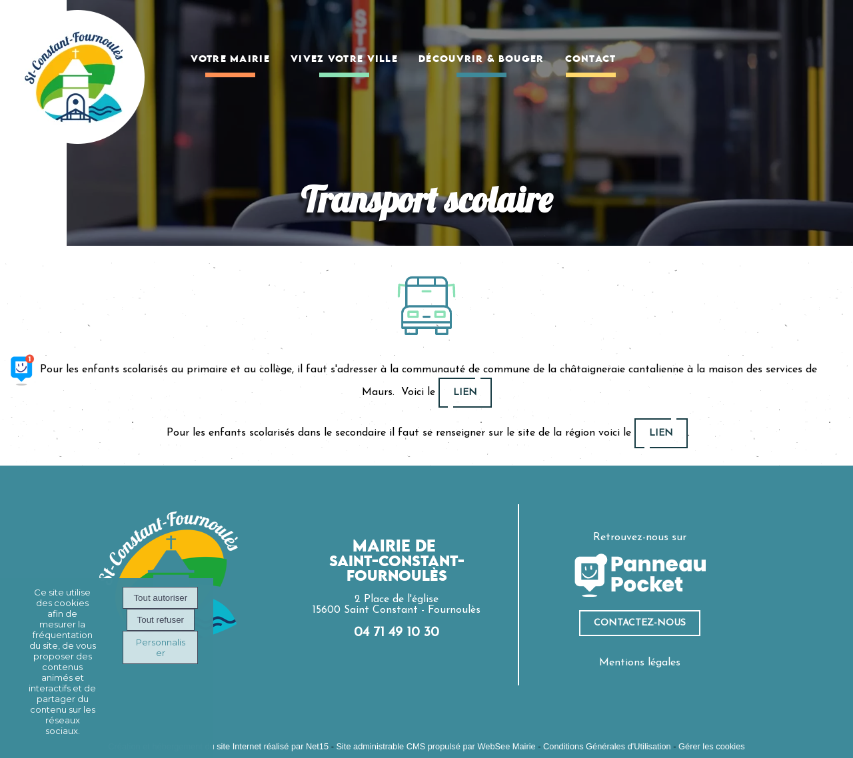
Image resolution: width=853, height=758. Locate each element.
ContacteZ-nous (640, 623)
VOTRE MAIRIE (230, 59)
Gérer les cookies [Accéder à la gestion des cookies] (711, 746)
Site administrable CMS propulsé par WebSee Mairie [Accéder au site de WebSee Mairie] (435, 746)
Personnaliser (160, 647)
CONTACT (590, 59)
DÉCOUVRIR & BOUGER (481, 59)
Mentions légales (639, 662)
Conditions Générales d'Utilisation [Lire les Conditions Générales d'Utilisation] (607, 746)
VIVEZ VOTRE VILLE (344, 59)
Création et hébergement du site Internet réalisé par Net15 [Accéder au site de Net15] (218, 746)
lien (465, 393)
